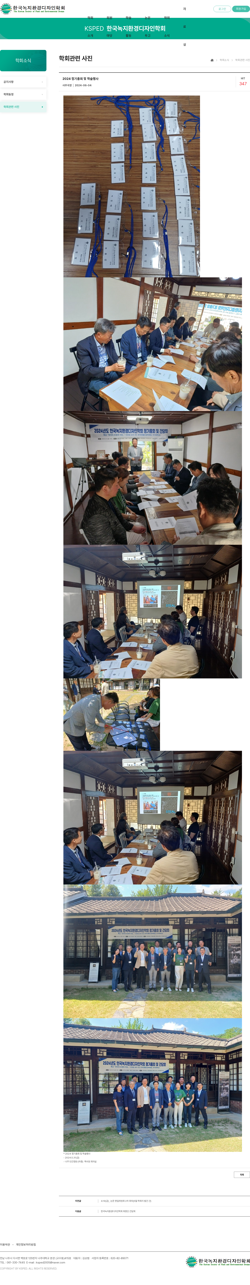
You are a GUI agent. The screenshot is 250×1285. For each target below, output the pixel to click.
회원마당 (109, 26)
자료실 (184, 26)
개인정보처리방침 (26, 1244)
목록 (242, 1174)
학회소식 (167, 26)
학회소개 (90, 26)
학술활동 (128, 26)
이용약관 (5, 1244)
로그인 (222, 9)
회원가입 (241, 9)
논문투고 (148, 26)
